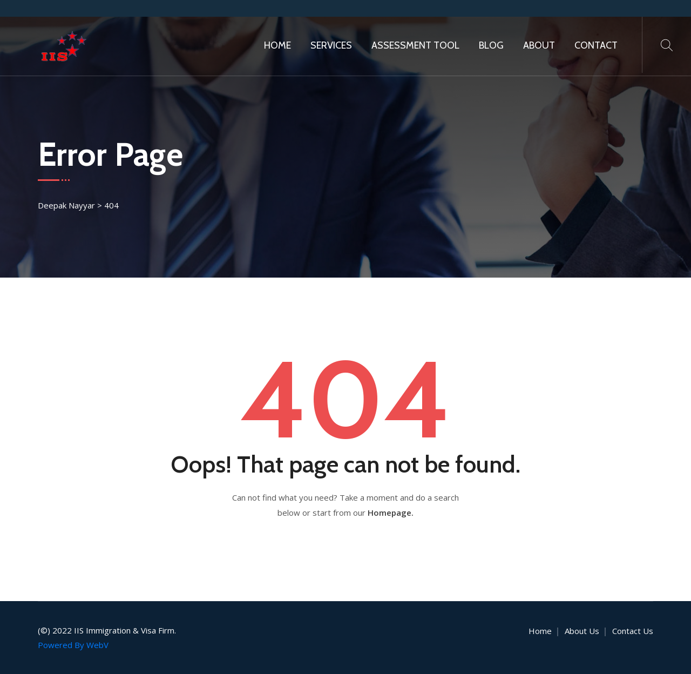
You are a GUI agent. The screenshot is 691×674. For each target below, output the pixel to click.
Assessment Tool (415, 45)
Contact (596, 45)
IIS (79, 630)
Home (277, 45)
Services (331, 45)
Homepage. (391, 512)
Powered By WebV (73, 644)
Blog (491, 45)
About (539, 45)
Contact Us (632, 630)
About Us (582, 630)
